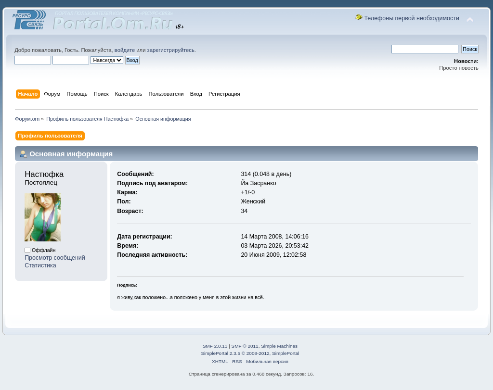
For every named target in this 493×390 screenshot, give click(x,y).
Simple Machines (279, 346)
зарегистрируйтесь (171, 50)
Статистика (40, 265)
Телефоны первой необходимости (411, 18)
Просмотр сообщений (55, 257)
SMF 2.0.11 (215, 346)
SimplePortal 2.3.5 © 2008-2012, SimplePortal (250, 353)
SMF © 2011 (245, 346)
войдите (125, 50)
